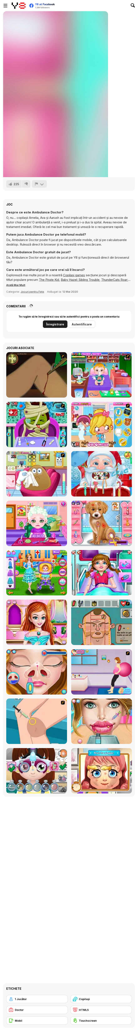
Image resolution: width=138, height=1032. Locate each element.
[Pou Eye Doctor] (36, 474)
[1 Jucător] (37, 999)
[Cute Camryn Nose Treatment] (36, 672)
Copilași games (74, 275)
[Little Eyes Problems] (36, 770)
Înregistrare (55, 324)
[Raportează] (39, 184)
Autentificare (82, 324)
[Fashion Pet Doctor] (101, 523)
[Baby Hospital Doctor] (36, 572)
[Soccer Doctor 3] (101, 622)
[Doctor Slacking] (101, 424)
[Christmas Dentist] (101, 474)
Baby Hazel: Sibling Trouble (80, 280)
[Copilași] (101, 999)
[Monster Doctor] (36, 424)
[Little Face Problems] (101, 770)
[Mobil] (37, 1020)
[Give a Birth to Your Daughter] (101, 672)
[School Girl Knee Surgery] (36, 721)
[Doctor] (37, 1010)
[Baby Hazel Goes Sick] (101, 375)
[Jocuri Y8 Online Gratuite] (19, 5)
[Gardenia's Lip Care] (101, 721)
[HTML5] (101, 1010)
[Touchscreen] (101, 1020)
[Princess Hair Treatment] (36, 622)
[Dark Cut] (36, 375)
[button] (15, 285)
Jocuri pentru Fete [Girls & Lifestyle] (32, 291)
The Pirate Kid (49, 280)
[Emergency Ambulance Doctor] (101, 572)
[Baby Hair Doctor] (36, 523)
